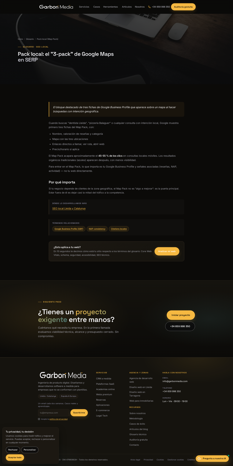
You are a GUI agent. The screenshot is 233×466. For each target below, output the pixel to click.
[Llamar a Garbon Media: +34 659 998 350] (157, 7)
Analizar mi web (167, 251)
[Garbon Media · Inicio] (56, 7)
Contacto (134, 445)
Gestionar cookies (175, 460)
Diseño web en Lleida (140, 387)
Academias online (105, 389)
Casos (96, 6)
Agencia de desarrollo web (140, 380)
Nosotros (140, 6)
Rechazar (13, 449)
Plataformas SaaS (105, 384)
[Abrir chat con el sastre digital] (212, 458)
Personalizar (30, 449)
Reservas (101, 399)
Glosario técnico (138, 434)
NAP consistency (97, 229)
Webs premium (104, 394)
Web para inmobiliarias (141, 401)
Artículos (127, 6)
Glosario (30, 39)
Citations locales (119, 229)
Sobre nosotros (137, 413)
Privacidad (148, 460)
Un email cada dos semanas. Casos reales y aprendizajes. (58, 404)
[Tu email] (53, 412)
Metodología (136, 418)
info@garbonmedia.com (175, 381)
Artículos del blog (138, 429)
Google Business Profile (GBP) (69, 229)
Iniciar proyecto (181, 315)
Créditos (191, 460)
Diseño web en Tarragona (137, 394)
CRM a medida (103, 378)
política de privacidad (58, 419)
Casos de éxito (137, 424)
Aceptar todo (15, 457)
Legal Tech (102, 415)
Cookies (160, 460)
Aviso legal (135, 460)
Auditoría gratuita (183, 6)
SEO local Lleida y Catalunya (68, 208)
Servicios (84, 6)
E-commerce (103, 410)
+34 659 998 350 (180, 326)
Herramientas (110, 6)
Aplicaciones (103, 405)
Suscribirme (79, 412)
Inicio (20, 39)
